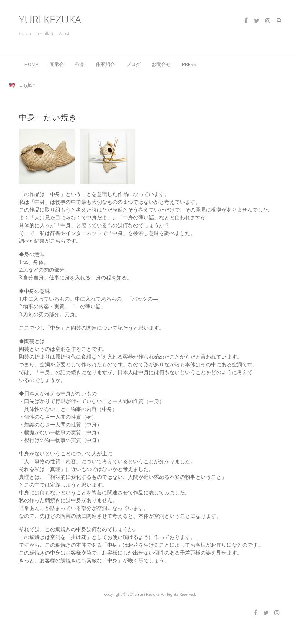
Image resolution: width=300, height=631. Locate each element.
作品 (80, 64)
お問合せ (161, 64)
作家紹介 (105, 64)
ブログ (133, 64)
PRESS (189, 64)
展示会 (56, 64)
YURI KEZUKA (50, 19)
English (27, 84)
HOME (31, 64)
